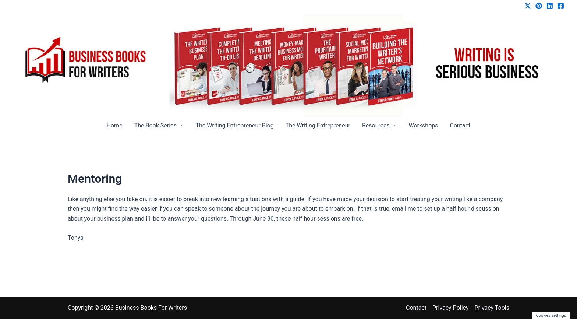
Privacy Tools (491, 307)
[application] (180, 125)
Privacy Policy (450, 307)
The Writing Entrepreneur (318, 125)
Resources (379, 125)
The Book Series (159, 125)
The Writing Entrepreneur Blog (234, 125)
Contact (460, 125)
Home (115, 125)
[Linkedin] (549, 6)
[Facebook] (560, 6)
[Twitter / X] (527, 6)
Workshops (423, 125)
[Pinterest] (538, 6)
